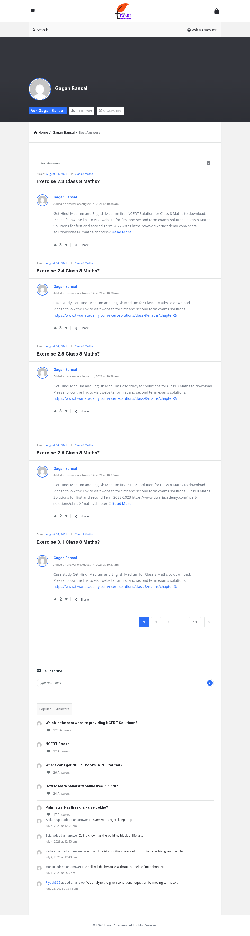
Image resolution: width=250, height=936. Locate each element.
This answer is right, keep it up (110, 820)
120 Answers (59, 730)
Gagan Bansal (71, 88)
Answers (62, 709)
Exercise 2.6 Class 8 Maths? (68, 453)
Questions (110, 111)
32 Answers (58, 751)
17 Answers (58, 814)
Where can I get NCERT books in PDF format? (84, 765)
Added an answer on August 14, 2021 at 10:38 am (86, 204)
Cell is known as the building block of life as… (111, 835)
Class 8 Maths (84, 174)
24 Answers (58, 793)
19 (195, 622)
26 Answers (58, 772)
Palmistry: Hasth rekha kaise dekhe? (77, 807)
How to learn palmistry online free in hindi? (82, 786)
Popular (45, 709)
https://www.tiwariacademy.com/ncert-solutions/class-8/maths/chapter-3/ (115, 586)
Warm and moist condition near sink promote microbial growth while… (134, 851)
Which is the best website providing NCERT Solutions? (91, 723)
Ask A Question (202, 29)
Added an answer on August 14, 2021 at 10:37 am (86, 475)
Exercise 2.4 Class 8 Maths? (68, 271)
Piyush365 (53, 882)
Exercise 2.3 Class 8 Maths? (68, 181)
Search (40, 29)
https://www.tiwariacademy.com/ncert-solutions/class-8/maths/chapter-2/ (115, 315)
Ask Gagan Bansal (48, 111)
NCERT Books (57, 744)
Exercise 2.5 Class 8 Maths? (68, 354)
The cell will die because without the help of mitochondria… (124, 867)
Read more (121, 232)
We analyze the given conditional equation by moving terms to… (132, 882)
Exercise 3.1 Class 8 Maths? (68, 542)
